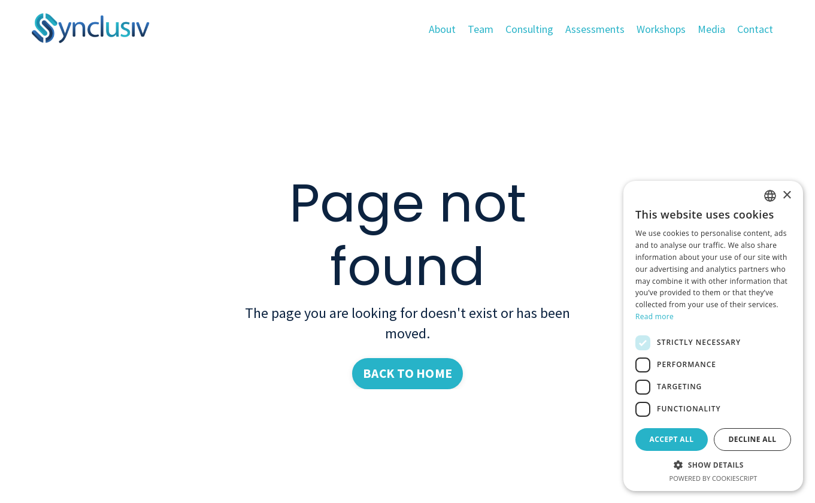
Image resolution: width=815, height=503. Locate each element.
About (441, 29)
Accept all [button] (672, 439)
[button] (713, 465)
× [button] (786, 195)
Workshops (661, 29)
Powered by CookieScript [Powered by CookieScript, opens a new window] (713, 478)
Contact (755, 29)
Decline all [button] (753, 439)
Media (711, 29)
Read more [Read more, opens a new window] (654, 316)
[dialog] (713, 336)
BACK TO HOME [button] (408, 373)
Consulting (529, 29)
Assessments (594, 29)
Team (480, 29)
